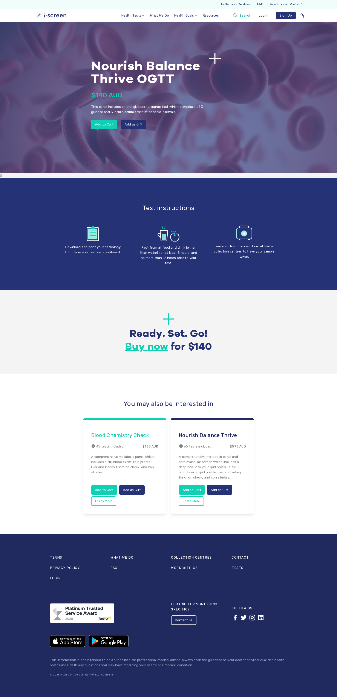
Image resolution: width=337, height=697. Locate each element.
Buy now (146, 347)
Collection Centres (235, 4)
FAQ (260, 4)
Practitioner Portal (286, 4)
